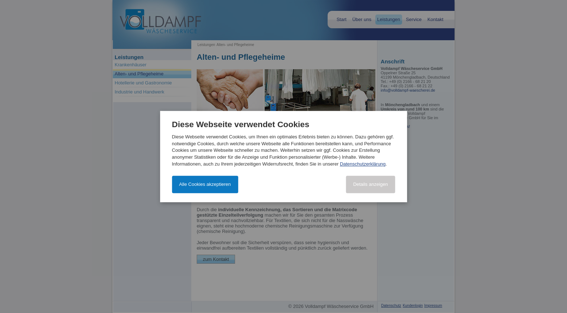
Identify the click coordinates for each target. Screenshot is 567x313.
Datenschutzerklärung (362, 164)
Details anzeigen (370, 184)
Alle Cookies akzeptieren (205, 184)
